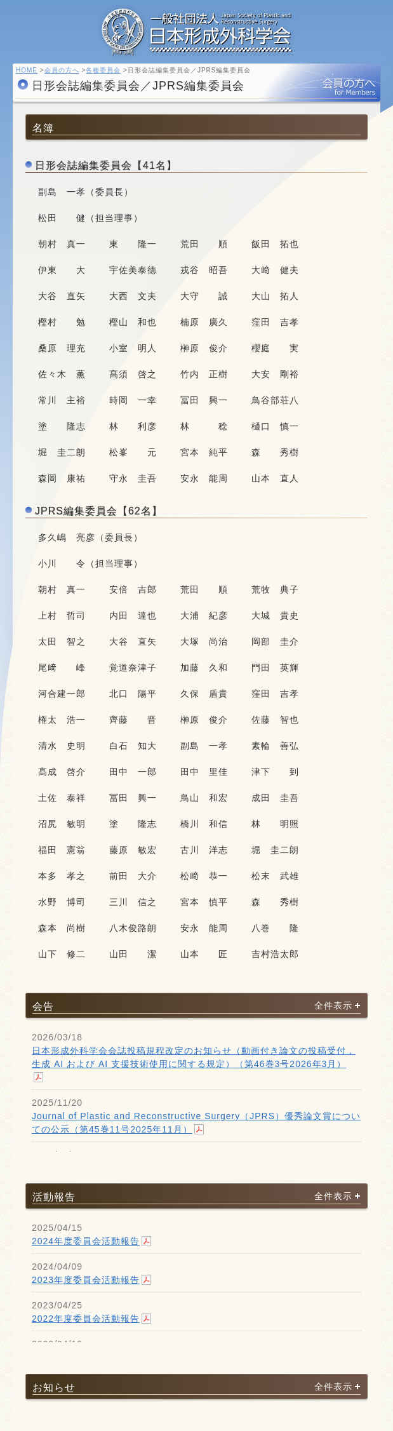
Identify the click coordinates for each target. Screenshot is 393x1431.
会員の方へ (61, 70)
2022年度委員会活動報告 (86, 1318)
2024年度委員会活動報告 (86, 1241)
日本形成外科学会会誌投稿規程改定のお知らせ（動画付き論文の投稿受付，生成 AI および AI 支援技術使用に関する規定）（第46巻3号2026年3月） (194, 1057)
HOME (26, 70)
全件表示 (333, 1004)
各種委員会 (103, 70)
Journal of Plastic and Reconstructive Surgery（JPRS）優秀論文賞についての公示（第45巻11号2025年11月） (196, 1122)
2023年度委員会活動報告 (86, 1280)
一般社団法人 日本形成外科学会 (197, 35)
